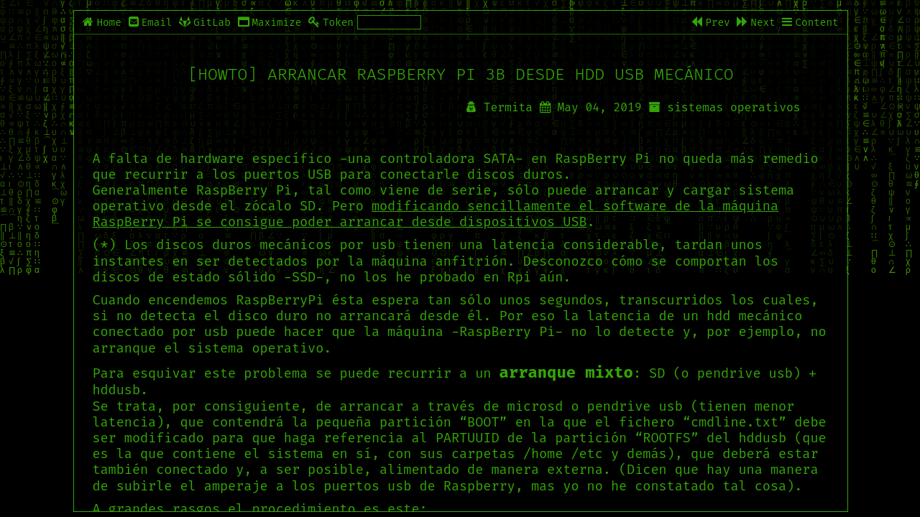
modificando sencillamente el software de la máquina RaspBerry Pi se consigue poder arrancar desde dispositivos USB (435, 213)
